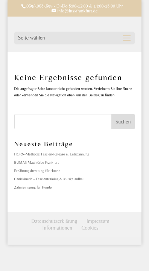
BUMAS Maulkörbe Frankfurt (36, 162)
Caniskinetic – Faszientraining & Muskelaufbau (49, 179)
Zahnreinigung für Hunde (33, 187)
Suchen (123, 122)
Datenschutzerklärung (54, 221)
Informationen (57, 228)
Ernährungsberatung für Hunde (37, 171)
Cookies (90, 228)
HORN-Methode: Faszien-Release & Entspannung (52, 154)
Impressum (98, 221)
